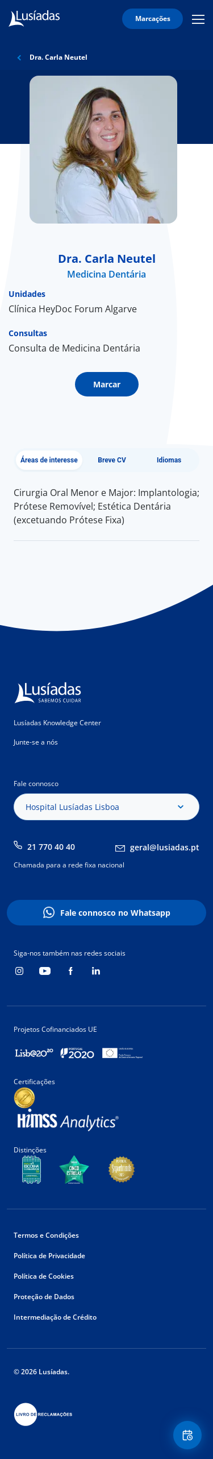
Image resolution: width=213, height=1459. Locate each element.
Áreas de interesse (49, 460)
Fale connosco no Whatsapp (115, 912)
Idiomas (169, 460)
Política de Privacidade (49, 1255)
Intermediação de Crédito (55, 1317)
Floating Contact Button (189, 1435)
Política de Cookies (44, 1276)
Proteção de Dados (44, 1296)
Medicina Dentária (106, 274)
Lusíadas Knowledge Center (57, 723)
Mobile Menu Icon (198, 19)
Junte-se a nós (36, 742)
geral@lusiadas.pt (164, 847)
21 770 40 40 (51, 846)
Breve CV (112, 460)
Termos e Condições (46, 1235)
